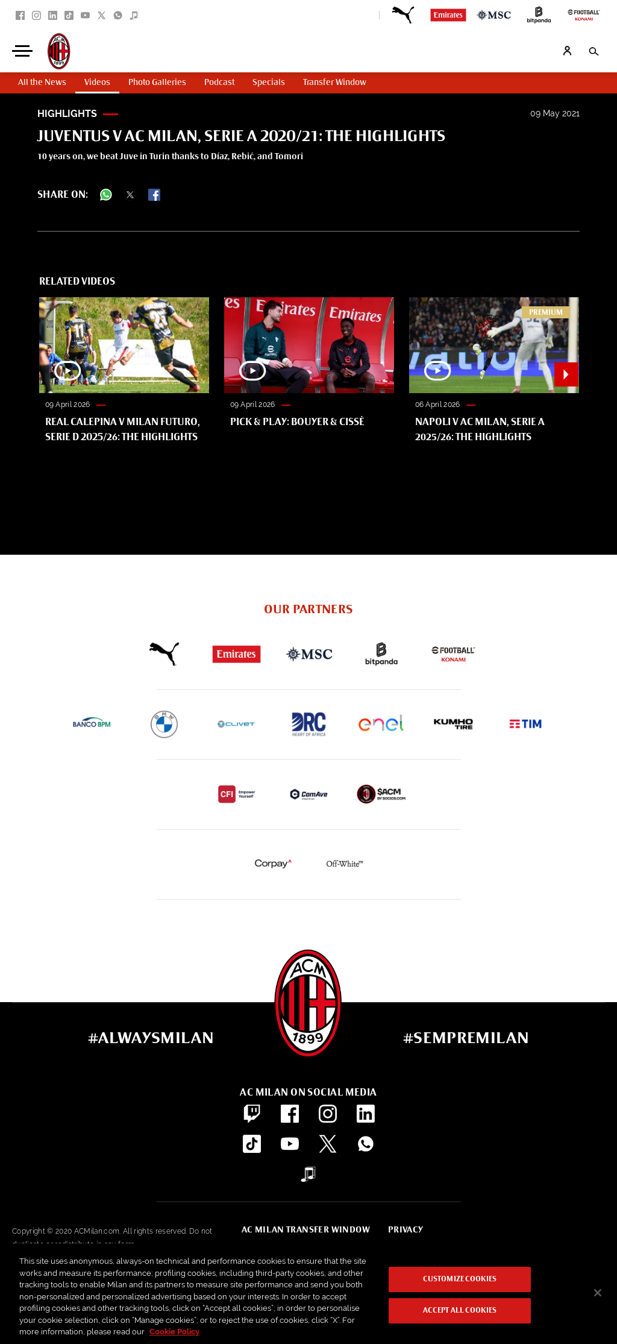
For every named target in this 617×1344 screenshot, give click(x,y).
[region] (308, 1293)
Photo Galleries (157, 82)
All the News (42, 82)
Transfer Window (334, 82)
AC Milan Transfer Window (306, 1230)
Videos (97, 82)
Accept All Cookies (459, 1310)
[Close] (597, 1292)
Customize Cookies (459, 1279)
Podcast (219, 82)
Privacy (406, 1230)
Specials (268, 82)
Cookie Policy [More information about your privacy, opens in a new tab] (174, 1331)
